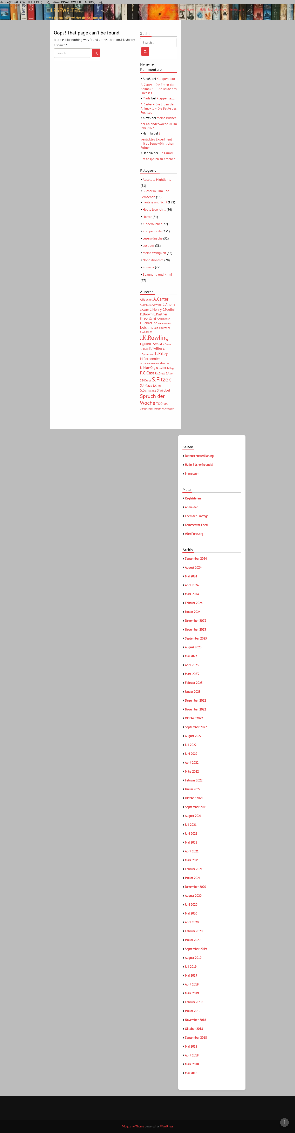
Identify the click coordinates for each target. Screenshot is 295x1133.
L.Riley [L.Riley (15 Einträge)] (161, 353)
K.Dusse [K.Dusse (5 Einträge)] (167, 344)
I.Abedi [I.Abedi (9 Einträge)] (145, 327)
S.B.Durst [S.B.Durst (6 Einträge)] (145, 380)
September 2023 (196, 638)
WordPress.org (194, 534)
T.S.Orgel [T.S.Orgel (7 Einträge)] (162, 404)
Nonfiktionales (153, 260)
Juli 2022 (190, 745)
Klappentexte (152, 231)
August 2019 (193, 958)
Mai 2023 (191, 656)
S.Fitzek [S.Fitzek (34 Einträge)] (161, 379)
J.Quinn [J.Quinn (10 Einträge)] (145, 343)
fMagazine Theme (133, 1126)
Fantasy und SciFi (155, 202)
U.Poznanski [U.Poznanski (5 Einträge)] (146, 408)
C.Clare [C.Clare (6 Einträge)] (144, 310)
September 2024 (196, 559)
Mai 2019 (191, 975)
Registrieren (193, 498)
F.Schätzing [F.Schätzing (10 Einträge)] (148, 323)
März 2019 (192, 993)
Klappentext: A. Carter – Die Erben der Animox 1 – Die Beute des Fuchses (159, 86)
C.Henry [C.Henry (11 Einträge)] (155, 309)
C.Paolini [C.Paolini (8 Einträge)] (168, 309)
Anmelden (191, 507)
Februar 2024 (193, 603)
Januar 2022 (192, 789)
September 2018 (196, 1038)
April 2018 (192, 1055)
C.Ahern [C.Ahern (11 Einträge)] (168, 304)
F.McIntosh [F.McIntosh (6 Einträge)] (163, 319)
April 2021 (192, 851)
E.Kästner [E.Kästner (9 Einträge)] (160, 314)
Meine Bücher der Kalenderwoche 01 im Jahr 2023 (159, 123)
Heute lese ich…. (154, 209)
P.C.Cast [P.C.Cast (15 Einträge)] (147, 373)
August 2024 (193, 567)
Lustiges (148, 245)
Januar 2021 (192, 878)
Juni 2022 (191, 754)
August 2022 (193, 736)
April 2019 (192, 984)
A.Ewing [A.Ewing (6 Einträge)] (157, 305)
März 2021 (192, 860)
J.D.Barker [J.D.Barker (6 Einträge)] (146, 332)
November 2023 (195, 629)
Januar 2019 (192, 1011)
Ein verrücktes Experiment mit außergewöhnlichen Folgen (157, 140)
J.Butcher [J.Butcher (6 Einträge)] (164, 328)
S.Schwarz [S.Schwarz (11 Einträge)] (148, 390)
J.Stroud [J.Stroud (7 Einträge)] (157, 344)
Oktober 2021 (194, 798)
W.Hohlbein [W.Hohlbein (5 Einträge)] (168, 408)
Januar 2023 (192, 692)
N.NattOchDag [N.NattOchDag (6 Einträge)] (165, 368)
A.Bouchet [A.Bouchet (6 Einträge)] (146, 299)
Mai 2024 (191, 576)
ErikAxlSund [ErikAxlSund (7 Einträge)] (148, 319)
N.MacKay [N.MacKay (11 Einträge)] (147, 367)
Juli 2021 (190, 825)
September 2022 (196, 727)
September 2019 (196, 949)
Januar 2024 (192, 612)
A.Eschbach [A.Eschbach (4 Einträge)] (145, 304)
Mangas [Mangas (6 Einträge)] (164, 363)
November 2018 (195, 1020)
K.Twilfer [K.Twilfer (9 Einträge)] (155, 348)
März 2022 (192, 771)
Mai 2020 (191, 913)
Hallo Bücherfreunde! (213, 9)
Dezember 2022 (195, 700)
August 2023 (193, 647)
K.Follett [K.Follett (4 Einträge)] (144, 348)
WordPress (166, 1126)
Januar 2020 (192, 940)
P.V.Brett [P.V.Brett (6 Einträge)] (160, 373)
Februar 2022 (193, 780)
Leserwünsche (152, 238)
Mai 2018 (191, 1046)
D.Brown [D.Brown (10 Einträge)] (146, 314)
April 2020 (192, 922)
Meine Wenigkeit (154, 253)
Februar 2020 (193, 931)
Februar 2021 (193, 869)
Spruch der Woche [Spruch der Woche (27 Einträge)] (152, 399)
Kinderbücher (152, 224)
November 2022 (195, 709)
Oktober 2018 (194, 1029)
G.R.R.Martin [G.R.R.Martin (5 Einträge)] (164, 323)
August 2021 (193, 816)
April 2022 (192, 763)
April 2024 (192, 585)
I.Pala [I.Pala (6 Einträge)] (154, 328)
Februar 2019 (193, 1002)
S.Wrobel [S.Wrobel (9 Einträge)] (163, 390)
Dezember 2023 (195, 621)
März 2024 (192, 594)
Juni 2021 (191, 834)
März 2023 (192, 674)
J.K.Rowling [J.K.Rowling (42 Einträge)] (154, 337)
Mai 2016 (191, 1073)
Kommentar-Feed (196, 525)
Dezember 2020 (195, 887)
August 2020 (193, 896)
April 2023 (192, 665)
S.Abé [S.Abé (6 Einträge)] (169, 373)
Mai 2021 (191, 842)
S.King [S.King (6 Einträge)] (157, 385)
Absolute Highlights (157, 179)
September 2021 (196, 807)
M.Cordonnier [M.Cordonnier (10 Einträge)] (150, 358)
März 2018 (192, 1064)
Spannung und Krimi (157, 274)
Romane (148, 267)
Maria (146, 98)
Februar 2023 (193, 683)
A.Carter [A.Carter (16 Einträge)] (160, 299)
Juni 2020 (191, 904)
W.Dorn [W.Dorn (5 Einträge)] (157, 408)
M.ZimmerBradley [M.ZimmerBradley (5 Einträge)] (149, 363)
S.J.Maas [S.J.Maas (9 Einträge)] (146, 385)
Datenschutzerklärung (182, 9)
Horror (147, 217)
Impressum (237, 9)
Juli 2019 (190, 967)
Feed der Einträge (196, 516)
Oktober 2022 (194, 718)
